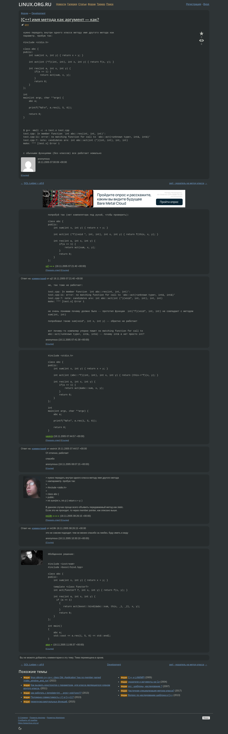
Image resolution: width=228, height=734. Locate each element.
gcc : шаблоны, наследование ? (145, 686)
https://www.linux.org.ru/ (28, 723)
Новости (61, 4)
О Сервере (23, 718)
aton (48, 644)
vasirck (49, 436)
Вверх (206, 718)
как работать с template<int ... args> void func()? (56, 693)
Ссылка (25, 175)
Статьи (82, 4)
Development (38, 13)
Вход (206, 4)
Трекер (101, 4)
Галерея (72, 4)
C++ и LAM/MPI (136, 677)
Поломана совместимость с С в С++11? (52, 697)
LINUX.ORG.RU (35, 4)
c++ (27, 24)
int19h (49, 516)
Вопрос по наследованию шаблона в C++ (150, 695)
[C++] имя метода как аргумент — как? (60, 19)
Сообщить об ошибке (27, 720)
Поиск (109, 4)
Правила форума (37, 718)
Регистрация (193, 4)
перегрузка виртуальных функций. (49, 701)
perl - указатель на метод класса (186, 183)
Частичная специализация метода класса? (151, 690)
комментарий (39, 278)
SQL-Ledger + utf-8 (34, 183)
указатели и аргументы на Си (144, 682)
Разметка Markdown (56, 718)
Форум (92, 4)
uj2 (47, 266)
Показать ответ (53, 270)
